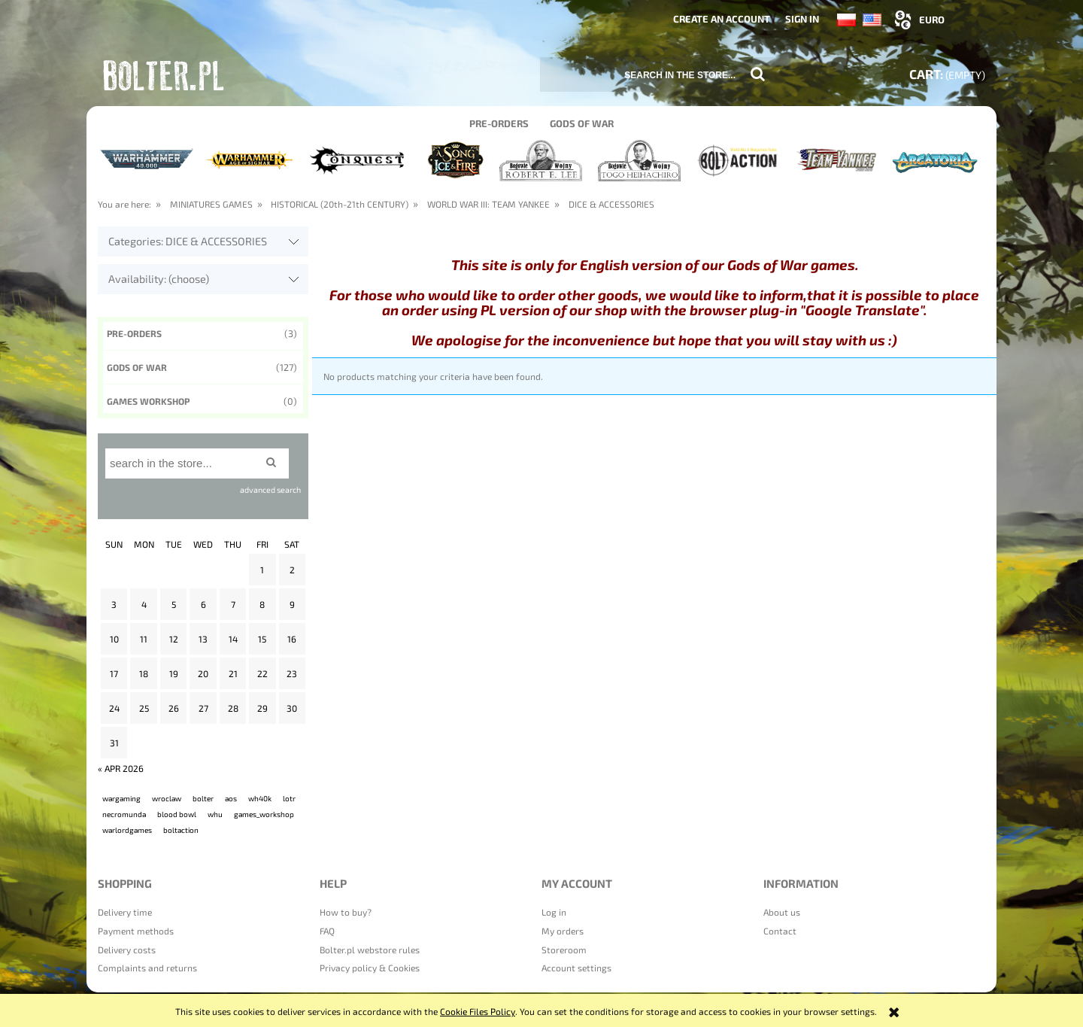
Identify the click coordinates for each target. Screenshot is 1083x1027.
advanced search (270, 489)
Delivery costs (127, 949)
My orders (563, 930)
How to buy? (346, 912)
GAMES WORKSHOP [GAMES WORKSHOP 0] (148, 401)
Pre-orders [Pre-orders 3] (134, 333)
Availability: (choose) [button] (158, 278)
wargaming (121, 798)
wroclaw (166, 798)
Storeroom (564, 949)
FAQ (327, 930)
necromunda (124, 814)
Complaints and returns (147, 967)
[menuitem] (498, 123)
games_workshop (264, 814)
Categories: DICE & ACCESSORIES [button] (187, 241)
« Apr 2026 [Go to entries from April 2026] (121, 768)
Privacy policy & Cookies (370, 967)
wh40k (260, 798)
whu (215, 814)
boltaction (181, 829)
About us (781, 912)
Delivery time (125, 912)
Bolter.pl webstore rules (370, 949)
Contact (779, 930)
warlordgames (127, 829)
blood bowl (176, 814)
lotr (289, 798)
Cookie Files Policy (477, 1011)
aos (231, 798)
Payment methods (136, 930)
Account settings (576, 967)
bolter (203, 798)
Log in (554, 912)
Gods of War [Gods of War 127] (137, 367)
